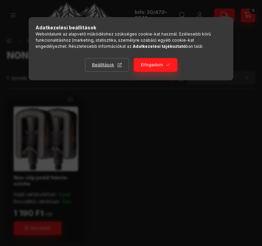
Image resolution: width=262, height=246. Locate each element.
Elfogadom (152, 64)
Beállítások (103, 64)
